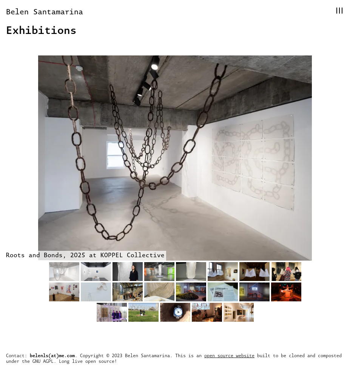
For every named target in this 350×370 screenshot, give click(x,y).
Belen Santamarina (44, 11)
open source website (229, 355)
